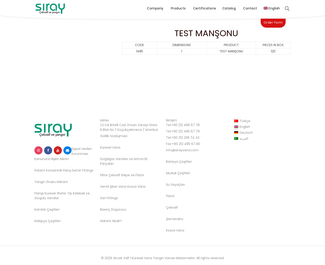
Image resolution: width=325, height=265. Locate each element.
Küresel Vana (110, 147)
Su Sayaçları (175, 184)
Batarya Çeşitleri (179, 161)
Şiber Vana (118, 186)
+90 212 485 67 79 (185, 131)
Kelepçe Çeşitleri (47, 221)
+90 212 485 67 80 (186, 144)
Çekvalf (172, 207)
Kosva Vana (136, 186)
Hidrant (62, 182)
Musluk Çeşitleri (178, 173)
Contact (250, 8)
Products (178, 8)
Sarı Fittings (109, 198)
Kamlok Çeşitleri (46, 209)
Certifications (204, 8)
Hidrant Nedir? (111, 221)
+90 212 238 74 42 (185, 137)
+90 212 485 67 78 (185, 125)
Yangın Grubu (45, 182)
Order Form (273, 22)
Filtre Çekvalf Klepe (115, 175)
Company (155, 8)
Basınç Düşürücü (113, 209)
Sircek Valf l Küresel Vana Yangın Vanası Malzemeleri (154, 258)
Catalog (229, 8)
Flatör (139, 175)
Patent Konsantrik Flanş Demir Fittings (63, 170)
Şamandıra (174, 219)
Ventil (104, 186)
